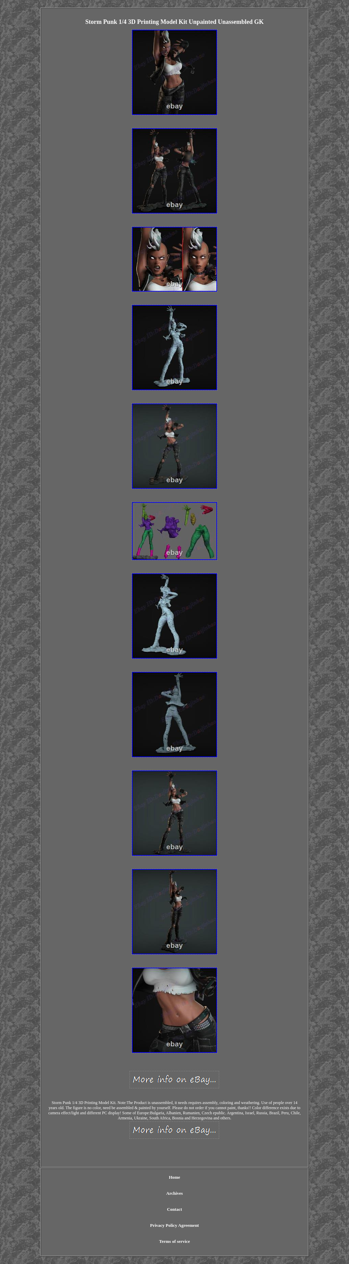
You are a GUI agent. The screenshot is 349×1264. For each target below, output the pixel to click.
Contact (174, 1209)
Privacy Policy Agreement (174, 1225)
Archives (174, 1193)
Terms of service (174, 1241)
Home (174, 1177)
